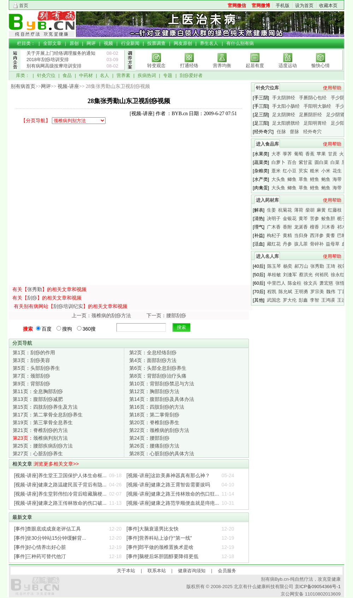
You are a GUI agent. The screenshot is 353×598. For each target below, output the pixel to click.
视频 (108, 43)
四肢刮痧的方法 (156, 407)
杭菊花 (285, 210)
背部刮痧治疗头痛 (157, 376)
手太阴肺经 (283, 97)
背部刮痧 (31, 383)
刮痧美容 (31, 360)
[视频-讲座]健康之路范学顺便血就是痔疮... (172, 503)
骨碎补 (317, 244)
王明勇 (301, 291)
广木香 (274, 227)
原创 (74, 43)
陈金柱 (294, 283)
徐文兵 (310, 283)
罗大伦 (290, 300)
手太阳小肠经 (286, 106)
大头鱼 (278, 179)
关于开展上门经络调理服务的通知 (60, 53)
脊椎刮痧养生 (154, 422)
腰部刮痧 (149, 438)
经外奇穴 (312, 131)
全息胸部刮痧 (38, 391)
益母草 (333, 244)
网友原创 (183, 43)
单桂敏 (274, 274)
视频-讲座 (68, 86)
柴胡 (310, 210)
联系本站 (157, 570)
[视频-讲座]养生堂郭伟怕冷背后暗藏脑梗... (60, 494)
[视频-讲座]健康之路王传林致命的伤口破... (60, 503)
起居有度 (255, 65)
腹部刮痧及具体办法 (161, 399)
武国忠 (274, 300)
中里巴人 (276, 283)
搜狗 (64, 329)
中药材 (86, 75)
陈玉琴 (274, 266)
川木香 (328, 227)
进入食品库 (267, 144)
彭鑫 (303, 300)
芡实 (303, 170)
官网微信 (237, 5)
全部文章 (52, 43)
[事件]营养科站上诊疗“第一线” (159, 538)
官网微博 (261, 5)
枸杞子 (274, 235)
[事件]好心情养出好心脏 (40, 547)
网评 (91, 43)
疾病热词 (147, 75)
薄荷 (298, 210)
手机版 (282, 5)
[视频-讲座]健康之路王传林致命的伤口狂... (172, 494)
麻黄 (321, 210)
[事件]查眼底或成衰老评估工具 (47, 529)
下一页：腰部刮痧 (166, 315)
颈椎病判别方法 (40, 438)
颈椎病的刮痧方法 (159, 430)
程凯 (271, 291)
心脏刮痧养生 (38, 453)
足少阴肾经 (337, 114)
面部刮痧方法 (152, 360)
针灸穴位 (46, 75)
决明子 (274, 218)
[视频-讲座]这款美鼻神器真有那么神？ (168, 475)
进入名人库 (267, 256)
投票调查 (156, 43)
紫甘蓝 (305, 162)
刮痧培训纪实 (68, 306)
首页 (23, 5)
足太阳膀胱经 (286, 123)
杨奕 (287, 266)
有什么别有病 (240, 43)
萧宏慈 (326, 283)
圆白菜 (321, 162)
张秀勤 (34, 289)
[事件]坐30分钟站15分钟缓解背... (50, 538)
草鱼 (303, 179)
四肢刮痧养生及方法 (45, 407)
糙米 (314, 170)
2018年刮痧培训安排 (47, 59)
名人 (104, 75)
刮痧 (32, 298)
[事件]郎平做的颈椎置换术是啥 (159, 547)
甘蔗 (332, 153)
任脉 (281, 131)
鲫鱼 (292, 179)
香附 (287, 227)
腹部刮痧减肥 (38, 399)
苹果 (321, 153)
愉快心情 (320, 65)
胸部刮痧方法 (154, 391)
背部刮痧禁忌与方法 (161, 383)
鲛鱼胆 (328, 218)
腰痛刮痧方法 (154, 446)
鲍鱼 (325, 179)
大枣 (276, 153)
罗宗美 (317, 291)
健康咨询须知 (191, 570)
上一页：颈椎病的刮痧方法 (101, 315)
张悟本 (342, 283)
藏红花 (274, 244)
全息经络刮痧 (152, 352)
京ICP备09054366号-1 (318, 586)
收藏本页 (328, 5)
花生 (337, 170)
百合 (292, 162)
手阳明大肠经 (317, 106)
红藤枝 (335, 210)
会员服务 (227, 570)
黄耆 (330, 235)
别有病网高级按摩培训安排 (54, 66)
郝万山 (301, 266)
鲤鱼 (314, 179)
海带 (337, 179)
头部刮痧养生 (36, 368)
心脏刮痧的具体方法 (161, 453)
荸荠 (287, 153)
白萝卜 (278, 162)
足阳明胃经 (315, 123)
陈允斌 (285, 291)
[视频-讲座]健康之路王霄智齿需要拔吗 (168, 484)
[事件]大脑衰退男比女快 (152, 529)
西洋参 (317, 235)
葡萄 (298, 153)
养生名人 (209, 43)
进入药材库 (267, 200)
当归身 (301, 235)
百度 (44, 329)
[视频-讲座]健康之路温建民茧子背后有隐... (60, 484)
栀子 (341, 218)
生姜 (271, 210)
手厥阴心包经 (313, 97)
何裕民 (322, 274)
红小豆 (290, 170)
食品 (67, 75)
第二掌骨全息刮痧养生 (48, 415)
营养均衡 (222, 65)
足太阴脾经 (283, 114)
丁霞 (342, 291)
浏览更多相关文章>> (56, 464)
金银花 (290, 218)
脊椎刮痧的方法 (40, 430)
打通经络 (189, 65)
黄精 (287, 235)
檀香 (314, 227)
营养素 (123, 75)
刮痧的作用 (34, 352)
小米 (325, 170)
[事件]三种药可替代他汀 (40, 556)
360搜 (86, 329)
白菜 (335, 162)
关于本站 (126, 570)
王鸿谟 (328, 300)
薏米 (276, 170)
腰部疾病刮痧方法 (43, 446)
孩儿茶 (301, 244)
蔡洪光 (306, 274)
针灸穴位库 (267, 87)
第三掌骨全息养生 (43, 422)
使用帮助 (332, 87)
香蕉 (310, 153)
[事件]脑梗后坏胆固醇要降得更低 (162, 556)
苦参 (314, 218)
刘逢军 (290, 274)
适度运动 (288, 65)
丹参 (287, 244)
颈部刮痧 (31, 376)
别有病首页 (23, 86)
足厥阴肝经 (310, 114)
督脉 (294, 131)
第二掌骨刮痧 (154, 415)
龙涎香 (301, 227)
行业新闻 (130, 43)
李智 (314, 300)
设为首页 (304, 5)
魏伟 (330, 291)
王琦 (330, 266)
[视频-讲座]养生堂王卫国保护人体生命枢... (60, 475)
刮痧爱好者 (191, 75)
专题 (167, 75)
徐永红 (338, 274)
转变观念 (156, 65)
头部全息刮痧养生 (157, 368)
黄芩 (303, 218)
